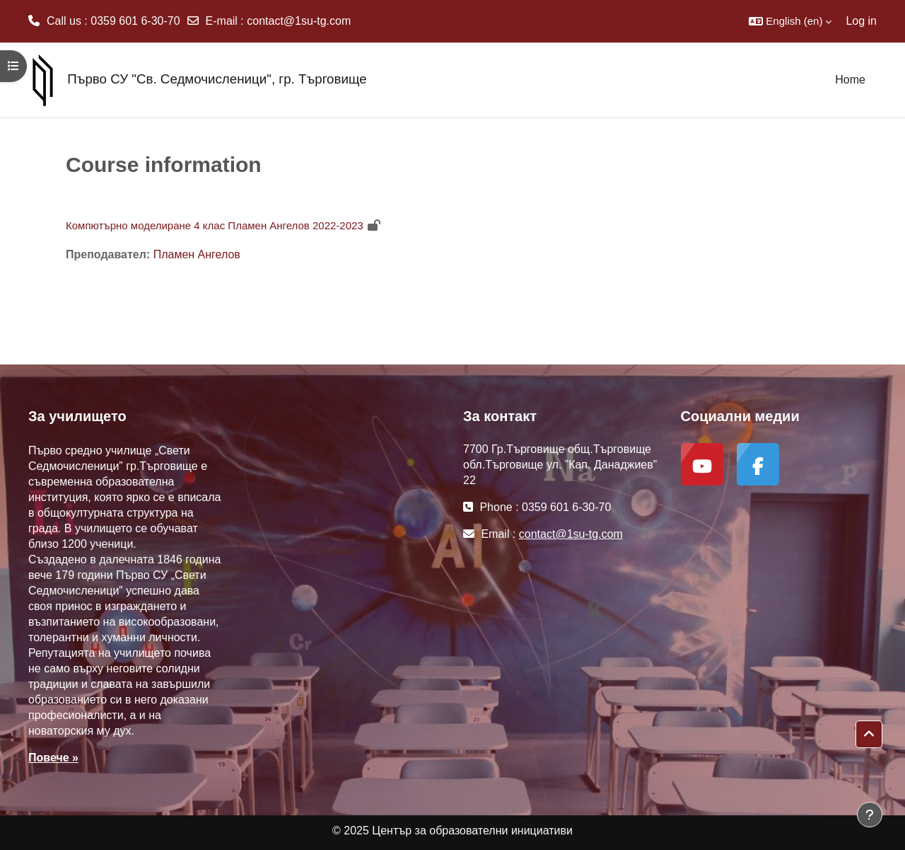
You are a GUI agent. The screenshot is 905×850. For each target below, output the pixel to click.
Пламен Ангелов (196, 254)
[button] (790, 21)
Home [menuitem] (850, 80)
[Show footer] (869, 814)
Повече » (53, 758)
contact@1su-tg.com (299, 21)
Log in (861, 21)
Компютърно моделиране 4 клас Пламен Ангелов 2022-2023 (214, 225)
